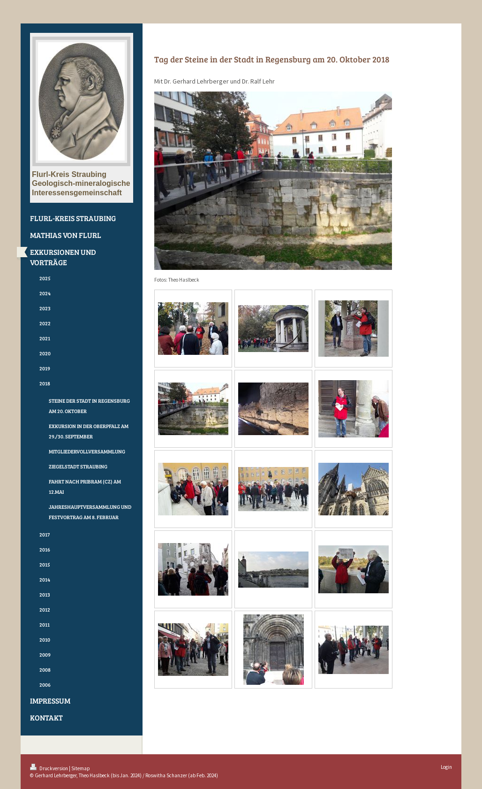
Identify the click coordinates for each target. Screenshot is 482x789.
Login (446, 767)
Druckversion (49, 768)
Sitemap (80, 768)
